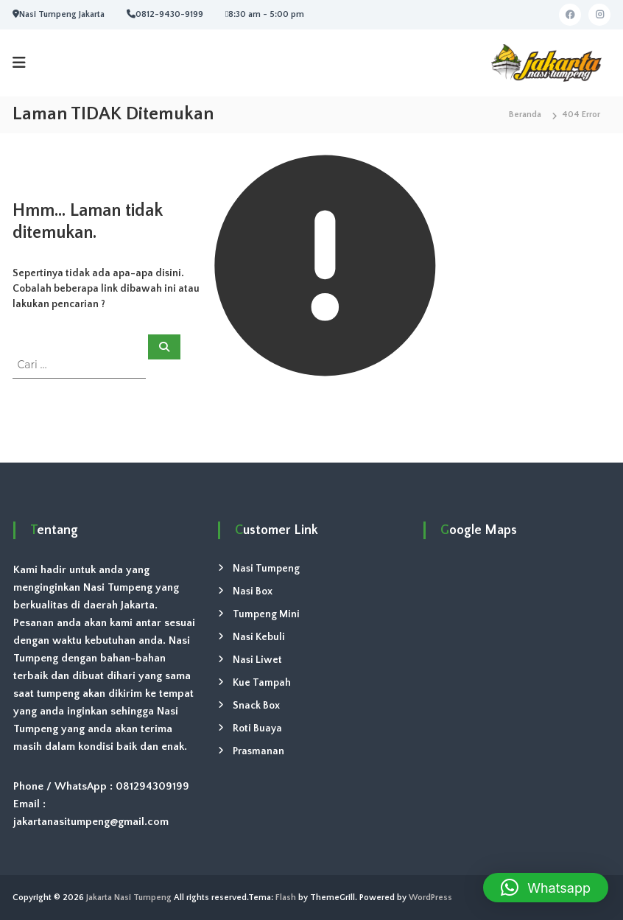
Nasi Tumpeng (266, 569)
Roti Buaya (257, 728)
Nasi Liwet (257, 660)
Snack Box (256, 706)
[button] (545, 887)
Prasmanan (258, 751)
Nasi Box (252, 591)
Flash (285, 897)
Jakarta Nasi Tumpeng (129, 897)
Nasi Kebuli (259, 637)
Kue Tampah (262, 683)
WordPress (430, 897)
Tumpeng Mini (266, 614)
